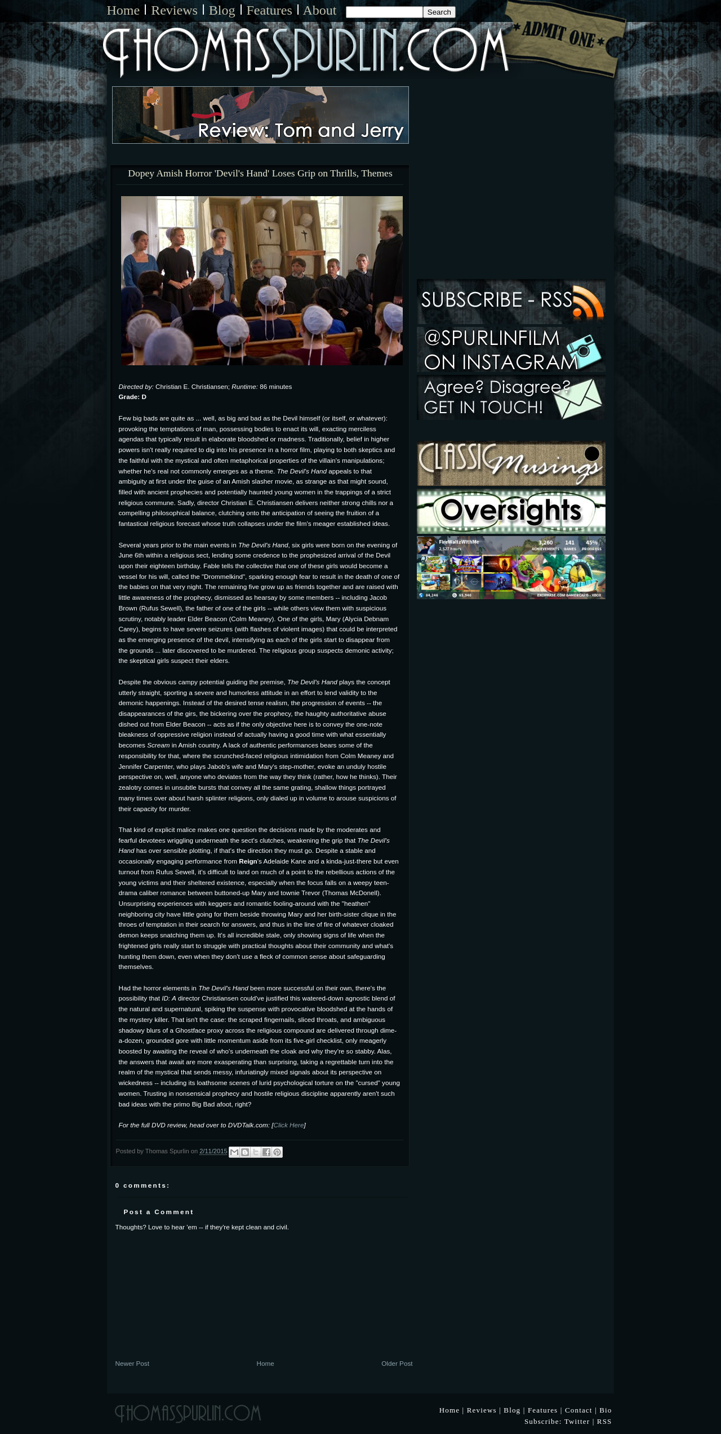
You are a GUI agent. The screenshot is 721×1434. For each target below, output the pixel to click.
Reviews (174, 10)
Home (123, 10)
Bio (605, 1410)
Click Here (288, 1124)
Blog (222, 10)
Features (269, 10)
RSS (604, 1421)
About (320, 10)
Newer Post (132, 1363)
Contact (579, 1410)
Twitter (577, 1421)
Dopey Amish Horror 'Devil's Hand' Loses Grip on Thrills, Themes (260, 174)
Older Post (396, 1363)
